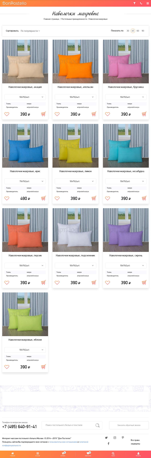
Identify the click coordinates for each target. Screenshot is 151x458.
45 (133, 31)
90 (143, 31)
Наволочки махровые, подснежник (75, 255)
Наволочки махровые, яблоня (25, 340)
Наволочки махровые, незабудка (125, 171)
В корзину (43, 114)
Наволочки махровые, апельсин (75, 87)
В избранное (6, 114)
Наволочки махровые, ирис (25, 171)
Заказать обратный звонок (129, 425)
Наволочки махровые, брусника (126, 87)
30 (128, 31)
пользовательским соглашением (63, 442)
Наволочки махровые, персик (25, 255)
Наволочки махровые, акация (25, 87)
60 (138, 31)
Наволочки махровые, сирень (125, 255)
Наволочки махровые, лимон (75, 171)
